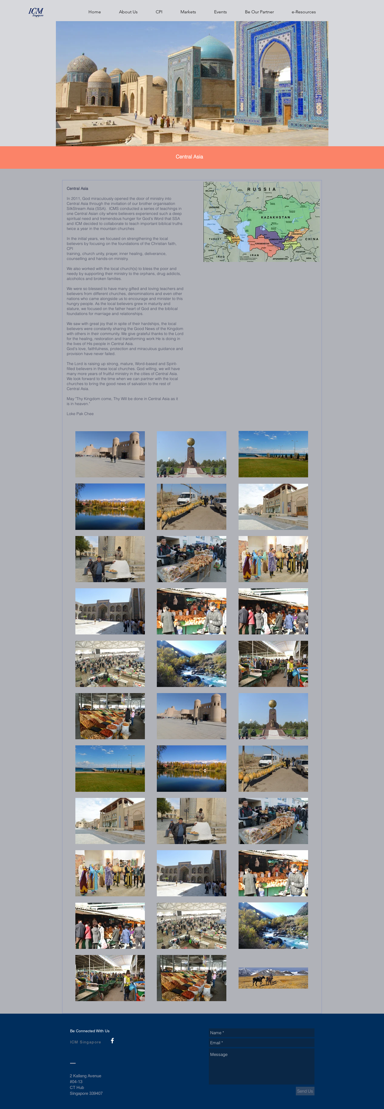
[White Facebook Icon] (112, 1040)
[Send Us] (305, 1091)
